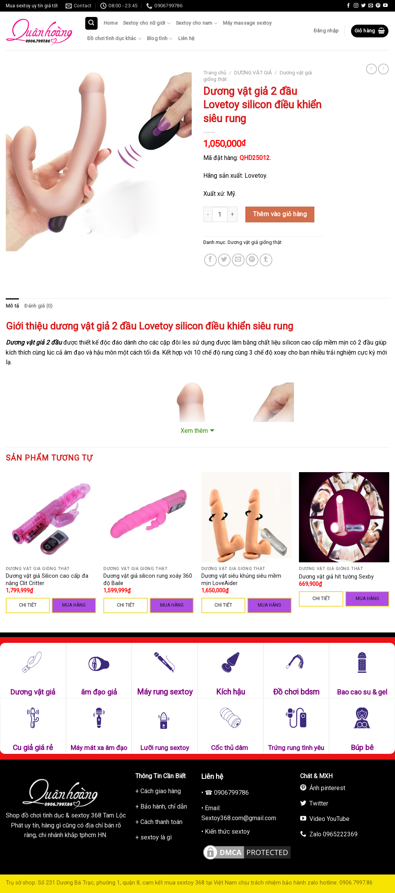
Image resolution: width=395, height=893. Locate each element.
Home (111, 23)
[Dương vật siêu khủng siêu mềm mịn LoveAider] (246, 517)
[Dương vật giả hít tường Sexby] (344, 517)
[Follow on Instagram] (356, 5)
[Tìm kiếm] (91, 23)
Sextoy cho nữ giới (146, 23)
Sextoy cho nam (197, 23)
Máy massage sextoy (247, 23)
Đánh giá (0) (38, 306)
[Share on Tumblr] (266, 260)
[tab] (12, 306)
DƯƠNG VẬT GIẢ (253, 72)
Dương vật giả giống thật (255, 242)
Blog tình (160, 38)
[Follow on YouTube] (385, 5)
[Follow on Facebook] (348, 5)
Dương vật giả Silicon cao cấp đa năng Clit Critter (47, 580)
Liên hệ (186, 38)
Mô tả (12, 306)
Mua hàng (74, 605)
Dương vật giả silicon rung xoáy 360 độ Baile (147, 580)
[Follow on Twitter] (363, 5)
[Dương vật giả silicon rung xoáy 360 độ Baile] (148, 517)
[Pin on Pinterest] (252, 260)
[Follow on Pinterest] (378, 5)
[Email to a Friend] (238, 260)
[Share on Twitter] (224, 260)
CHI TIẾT (28, 605)
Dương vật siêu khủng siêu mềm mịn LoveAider (241, 580)
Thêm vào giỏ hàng (280, 214)
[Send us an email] (370, 5)
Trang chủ (214, 72)
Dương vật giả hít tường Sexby (336, 576)
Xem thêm (194, 430)
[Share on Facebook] (210, 260)
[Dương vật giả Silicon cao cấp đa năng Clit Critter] (51, 517)
